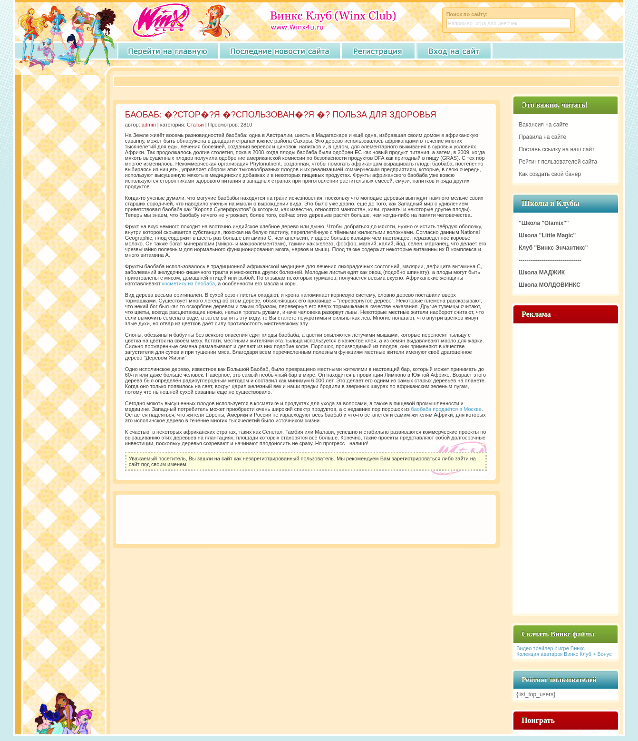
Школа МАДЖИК (542, 272)
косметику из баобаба (188, 283)
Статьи (195, 124)
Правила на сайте (542, 137)
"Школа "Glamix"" (544, 223)
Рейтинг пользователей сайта (558, 161)
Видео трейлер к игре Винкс (550, 648)
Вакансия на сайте (543, 124)
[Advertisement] (289, 81)
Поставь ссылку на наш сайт (556, 149)
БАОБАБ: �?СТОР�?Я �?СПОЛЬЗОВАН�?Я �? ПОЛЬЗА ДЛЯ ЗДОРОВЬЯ (280, 114)
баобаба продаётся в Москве (446, 409)
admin (149, 124)
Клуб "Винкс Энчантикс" (553, 247)
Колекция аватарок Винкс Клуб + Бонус (564, 654)
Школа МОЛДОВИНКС (549, 285)
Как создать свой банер (550, 174)
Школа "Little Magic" (547, 235)
